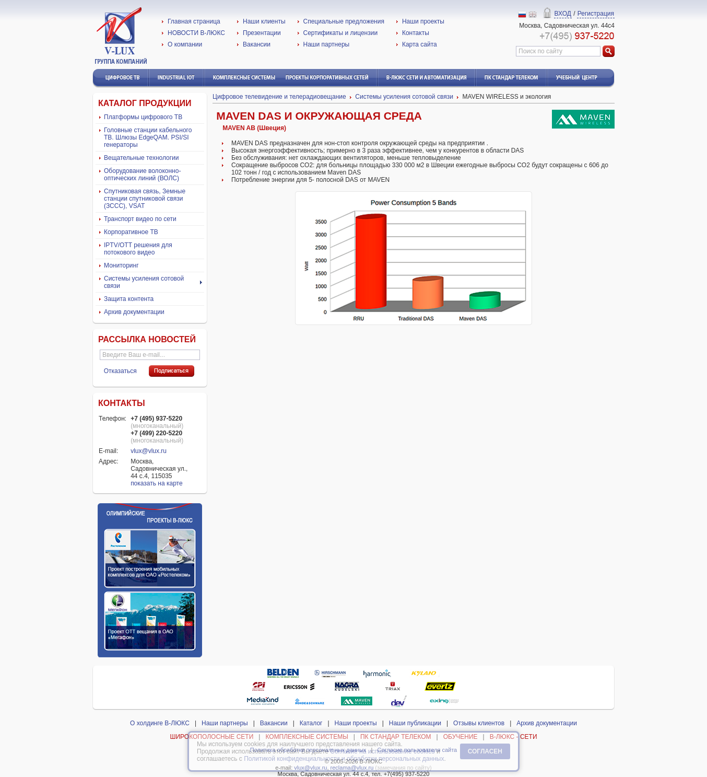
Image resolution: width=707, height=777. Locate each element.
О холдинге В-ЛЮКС (160, 723)
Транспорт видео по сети (140, 219)
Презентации (262, 33)
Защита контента (129, 299)
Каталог (311, 723)
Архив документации (134, 312)
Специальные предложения (343, 21)
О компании (185, 44)
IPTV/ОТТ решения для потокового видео (138, 248)
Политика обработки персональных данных (308, 750)
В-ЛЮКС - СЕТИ (513, 736)
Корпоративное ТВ (131, 232)
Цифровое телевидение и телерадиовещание (279, 96)
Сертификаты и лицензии (340, 33)
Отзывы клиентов (478, 723)
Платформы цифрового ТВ (143, 117)
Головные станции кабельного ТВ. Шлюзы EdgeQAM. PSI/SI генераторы (148, 137)
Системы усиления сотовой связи (144, 282)
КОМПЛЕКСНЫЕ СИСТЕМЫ (306, 736)
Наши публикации (415, 723)
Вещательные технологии (141, 157)
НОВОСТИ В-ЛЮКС (196, 33)
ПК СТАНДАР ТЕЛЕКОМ (395, 736)
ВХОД (563, 13)
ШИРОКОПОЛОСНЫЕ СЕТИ (211, 736)
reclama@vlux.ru (352, 767)
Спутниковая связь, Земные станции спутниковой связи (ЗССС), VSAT (144, 199)
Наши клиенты (264, 21)
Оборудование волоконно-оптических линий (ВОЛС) (142, 174)
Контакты (415, 33)
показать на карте (157, 483)
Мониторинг (121, 265)
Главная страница (194, 21)
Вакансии (256, 44)
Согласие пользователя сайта (417, 750)
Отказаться (120, 371)
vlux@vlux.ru (149, 451)
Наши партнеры (326, 44)
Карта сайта (419, 44)
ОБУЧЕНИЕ (460, 736)
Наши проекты (423, 21)
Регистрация (596, 13)
